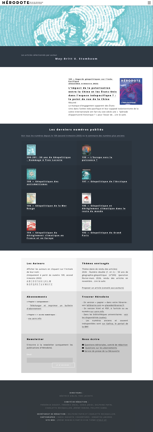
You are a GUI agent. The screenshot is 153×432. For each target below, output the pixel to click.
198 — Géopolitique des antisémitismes (43, 181)
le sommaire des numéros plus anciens (105, 135)
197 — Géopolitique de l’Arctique (104, 180)
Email (29, 354)
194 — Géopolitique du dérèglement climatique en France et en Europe (45, 234)
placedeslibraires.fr (114, 305)
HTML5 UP (102, 420)
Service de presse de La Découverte (102, 351)
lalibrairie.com (94, 305)
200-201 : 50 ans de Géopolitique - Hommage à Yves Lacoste (49, 157)
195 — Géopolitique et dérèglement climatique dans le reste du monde (104, 207)
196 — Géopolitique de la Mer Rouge (47, 206)
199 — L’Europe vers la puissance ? (97, 157)
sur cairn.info (97, 311)
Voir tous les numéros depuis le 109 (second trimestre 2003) (51, 135)
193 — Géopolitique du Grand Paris (101, 233)
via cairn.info (34, 318)
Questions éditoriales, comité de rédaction (106, 344)
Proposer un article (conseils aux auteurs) (103, 288)
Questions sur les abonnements (101, 348)
